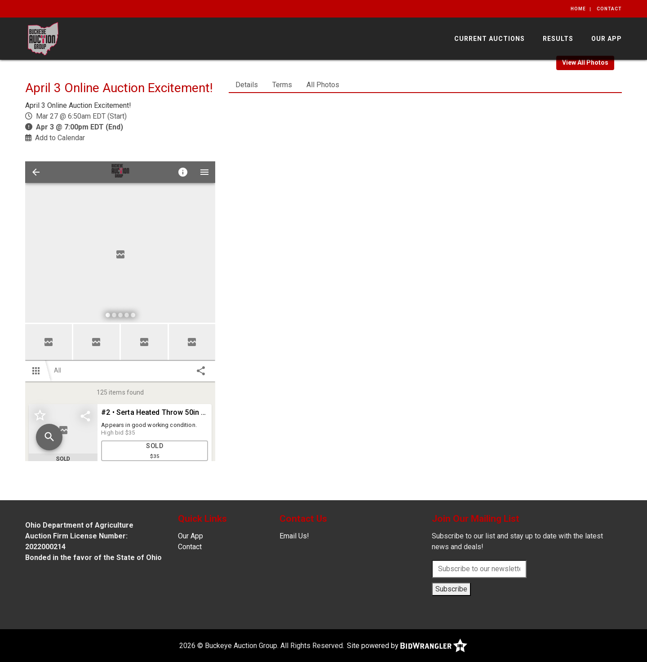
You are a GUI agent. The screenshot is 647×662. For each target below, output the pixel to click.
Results (558, 38)
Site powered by (407, 645)
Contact (609, 8)
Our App (606, 38)
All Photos (322, 84)
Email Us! (294, 536)
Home (578, 8)
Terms (282, 84)
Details (246, 84)
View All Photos (585, 62)
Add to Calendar (60, 137)
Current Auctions (489, 38)
